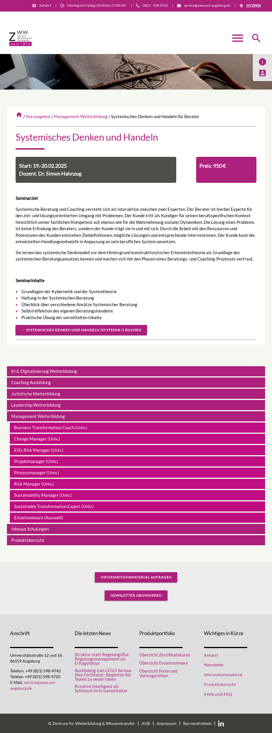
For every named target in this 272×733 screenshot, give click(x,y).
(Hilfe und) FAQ (218, 694)
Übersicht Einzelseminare (163, 662)
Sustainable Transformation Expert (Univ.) (54, 506)
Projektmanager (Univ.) (36, 461)
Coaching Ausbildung (31, 382)
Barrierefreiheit (197, 723)
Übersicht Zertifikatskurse (164, 654)
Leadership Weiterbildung (36, 405)
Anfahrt (45, 5)
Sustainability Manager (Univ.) (43, 495)
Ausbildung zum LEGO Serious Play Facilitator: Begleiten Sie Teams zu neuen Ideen (103, 674)
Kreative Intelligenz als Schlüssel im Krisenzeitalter (101, 688)
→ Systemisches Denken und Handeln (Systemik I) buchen (81, 330)
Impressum (167, 723)
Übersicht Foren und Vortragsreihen (158, 673)
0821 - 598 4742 (155, 5)
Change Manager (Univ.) (37, 438)
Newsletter (214, 665)
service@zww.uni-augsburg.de (207, 5)
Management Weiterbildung (81, 116)
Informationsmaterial (243, 16)
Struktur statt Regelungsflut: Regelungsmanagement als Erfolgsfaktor (102, 658)
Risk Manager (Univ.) (34, 483)
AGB (146, 723)
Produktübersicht (27, 540)
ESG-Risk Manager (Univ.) (38, 450)
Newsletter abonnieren (136, 595)
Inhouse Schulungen (30, 528)
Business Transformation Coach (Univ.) (50, 427)
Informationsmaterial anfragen (136, 577)
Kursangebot (38, 116)
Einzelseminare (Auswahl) (38, 517)
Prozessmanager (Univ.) (36, 472)
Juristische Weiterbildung (35, 393)
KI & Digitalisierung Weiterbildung (44, 371)
